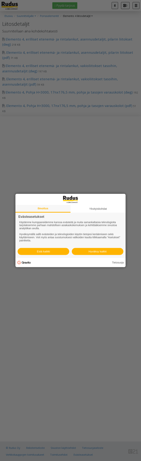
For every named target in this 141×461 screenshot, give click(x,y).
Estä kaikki (43, 251)
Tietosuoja (118, 262)
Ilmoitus (43, 208)
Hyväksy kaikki (97, 251)
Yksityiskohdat (98, 208)
